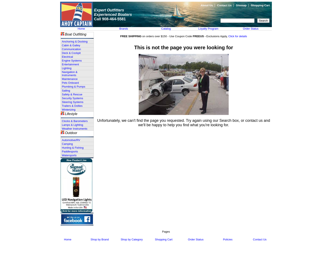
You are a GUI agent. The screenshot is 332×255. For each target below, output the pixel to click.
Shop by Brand (100, 239)
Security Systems (72, 98)
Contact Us (224, 5)
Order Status (251, 28)
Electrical (67, 56)
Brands (123, 28)
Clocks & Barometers (75, 121)
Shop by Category (132, 239)
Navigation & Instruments (69, 73)
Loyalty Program (208, 28)
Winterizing (68, 109)
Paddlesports (70, 151)
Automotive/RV (71, 140)
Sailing (66, 90)
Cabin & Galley (71, 45)
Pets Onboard (70, 82)
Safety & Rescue (72, 94)
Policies (227, 239)
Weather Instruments (74, 128)
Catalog (166, 28)
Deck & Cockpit (71, 53)
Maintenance (69, 79)
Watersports (69, 155)
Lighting (67, 68)
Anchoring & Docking (74, 41)
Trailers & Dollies (72, 105)
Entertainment (70, 64)
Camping (67, 143)
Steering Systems (72, 102)
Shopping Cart (260, 5)
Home (81, 28)
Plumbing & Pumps (73, 86)
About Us (207, 5)
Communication (71, 49)
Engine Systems (72, 60)
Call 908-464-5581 (110, 19)
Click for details (237, 36)
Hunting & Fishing (73, 147)
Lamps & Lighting (72, 124)
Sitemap (241, 5)
